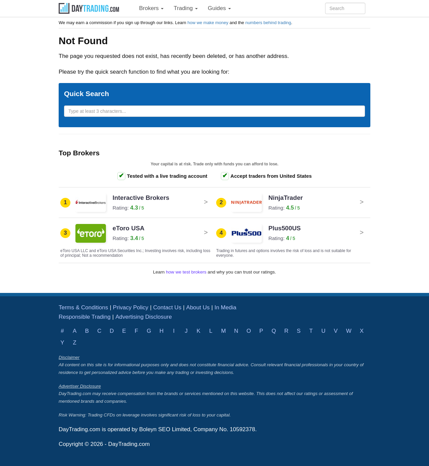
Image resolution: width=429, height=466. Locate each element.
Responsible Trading (85, 317)
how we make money (207, 22)
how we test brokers (186, 272)
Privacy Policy (130, 307)
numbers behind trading (268, 22)
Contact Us (167, 307)
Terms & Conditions (83, 307)
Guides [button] (219, 8)
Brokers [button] (151, 8)
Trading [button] (186, 8)
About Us (198, 307)
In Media (225, 307)
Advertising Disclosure (143, 317)
